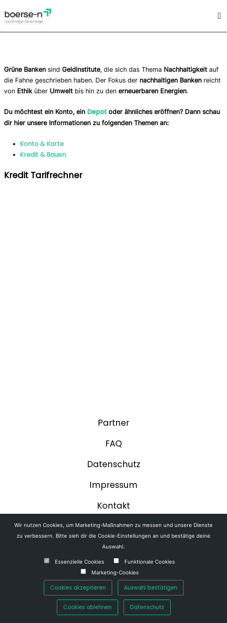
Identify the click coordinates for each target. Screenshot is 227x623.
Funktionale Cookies (149, 561)
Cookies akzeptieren (78, 588)
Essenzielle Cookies (79, 561)
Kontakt (113, 505)
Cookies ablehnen (87, 607)
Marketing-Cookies (115, 572)
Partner (113, 422)
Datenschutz (113, 464)
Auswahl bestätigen (150, 588)
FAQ (113, 443)
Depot (98, 111)
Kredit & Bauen (43, 154)
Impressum (113, 485)
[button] (219, 15)
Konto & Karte (42, 143)
